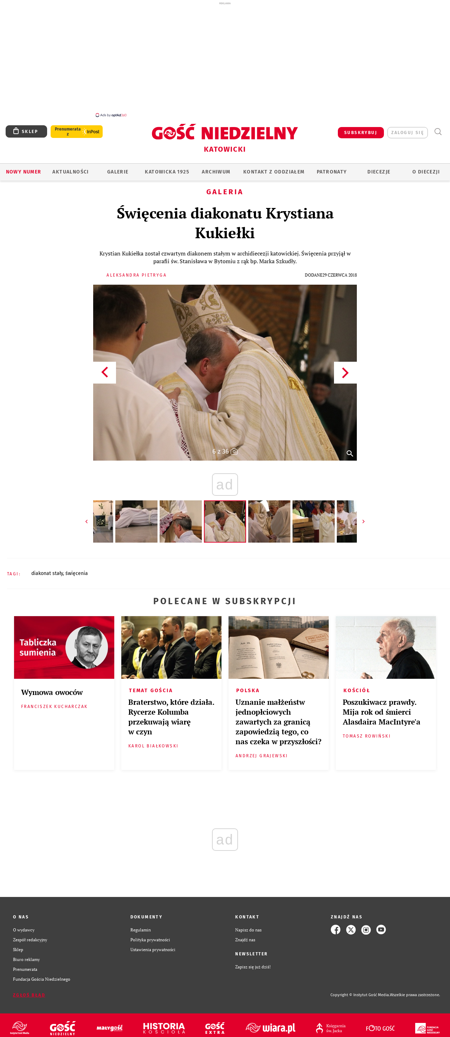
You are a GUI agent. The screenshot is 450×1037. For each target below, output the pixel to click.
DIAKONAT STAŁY (47, 570)
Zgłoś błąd (29, 991)
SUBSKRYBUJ (360, 128)
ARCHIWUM (216, 168)
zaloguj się (407, 128)
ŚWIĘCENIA (76, 570)
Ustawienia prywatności (152, 945)
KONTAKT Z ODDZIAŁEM (274, 168)
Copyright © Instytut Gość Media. (360, 991)
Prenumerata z (68, 128)
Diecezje (378, 168)
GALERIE (118, 168)
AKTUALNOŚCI (70, 168)
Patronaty (332, 168)
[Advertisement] (225, 59)
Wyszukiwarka (437, 127)
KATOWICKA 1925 (167, 168)
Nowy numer (23, 168)
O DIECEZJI (426, 168)
